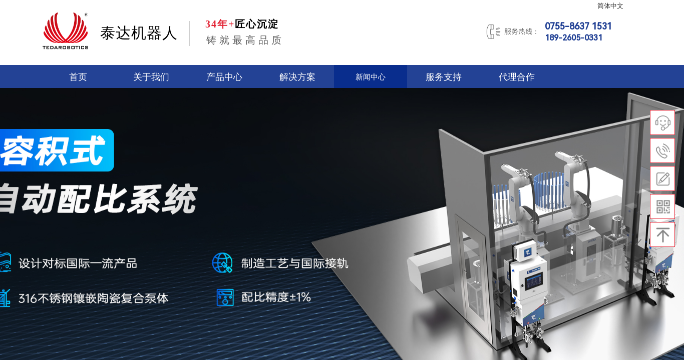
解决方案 (297, 77)
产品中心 (224, 77)
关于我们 (151, 77)
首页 (78, 77)
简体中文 (610, 6)
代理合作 (517, 77)
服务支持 (444, 77)
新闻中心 (371, 77)
